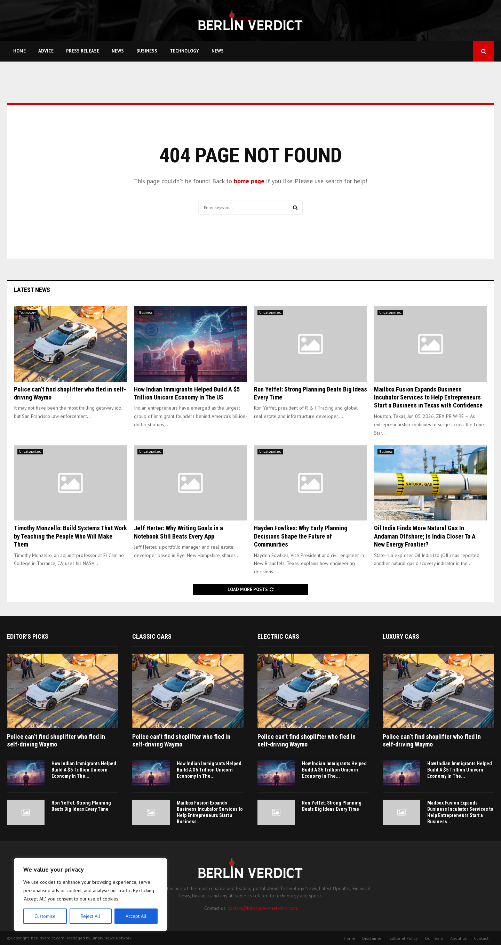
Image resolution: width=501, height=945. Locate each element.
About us (458, 938)
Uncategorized (270, 312)
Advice (46, 51)
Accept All (136, 916)
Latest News (32, 289)
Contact (481, 938)
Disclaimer (372, 938)
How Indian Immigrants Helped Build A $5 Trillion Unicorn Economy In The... (83, 770)
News (118, 51)
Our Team (434, 938)
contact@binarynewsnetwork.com (262, 908)
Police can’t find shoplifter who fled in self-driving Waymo (56, 740)
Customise (45, 916)
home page (249, 181)
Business (146, 51)
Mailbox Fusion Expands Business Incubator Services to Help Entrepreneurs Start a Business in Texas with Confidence (428, 397)
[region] (90, 894)
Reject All (90, 916)
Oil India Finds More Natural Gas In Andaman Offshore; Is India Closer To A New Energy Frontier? (425, 536)
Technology (184, 51)
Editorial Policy (404, 938)
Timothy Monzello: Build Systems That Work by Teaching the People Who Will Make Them (70, 536)
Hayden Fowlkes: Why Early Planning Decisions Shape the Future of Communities (300, 536)
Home (19, 51)
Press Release (82, 51)
